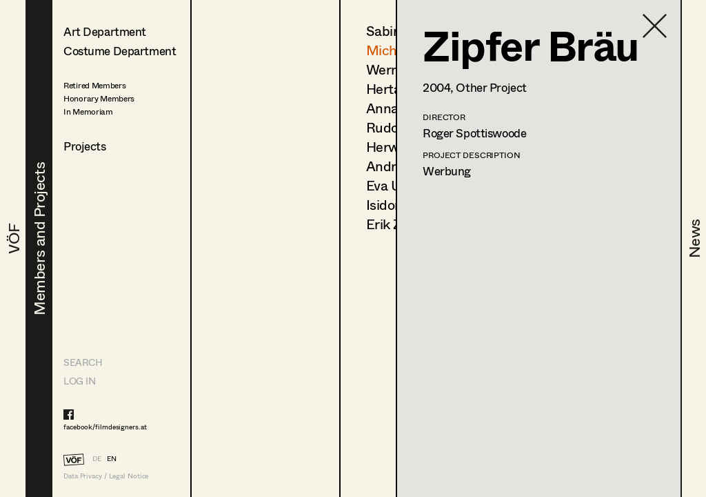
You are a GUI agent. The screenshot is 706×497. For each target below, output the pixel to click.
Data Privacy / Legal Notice (105, 475)
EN (112, 458)
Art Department (104, 31)
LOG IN (79, 380)
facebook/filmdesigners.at (105, 426)
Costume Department (119, 50)
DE (96, 458)
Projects (84, 146)
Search (82, 362)
